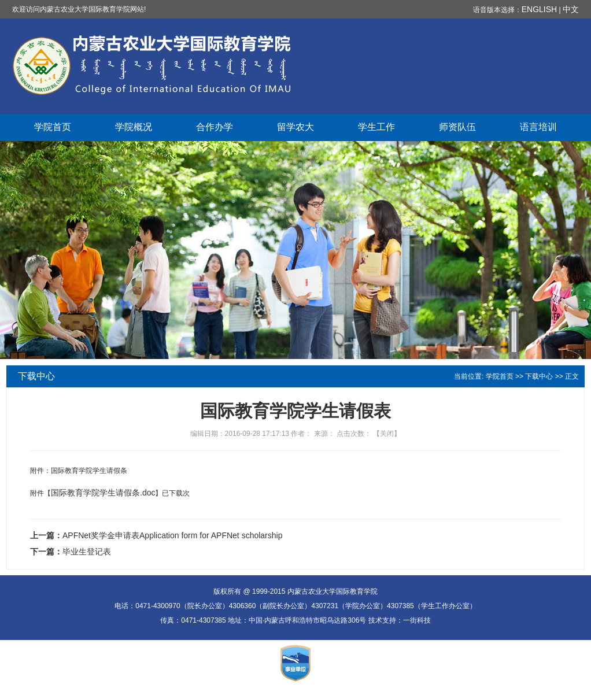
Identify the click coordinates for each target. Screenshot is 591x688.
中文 (571, 9)
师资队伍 (457, 127)
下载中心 (539, 376)
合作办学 (214, 127)
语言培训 (538, 127)
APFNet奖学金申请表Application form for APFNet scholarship (172, 535)
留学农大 (295, 127)
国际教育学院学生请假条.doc (103, 492)
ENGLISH (539, 9)
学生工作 (376, 127)
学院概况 (133, 127)
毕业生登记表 (86, 551)
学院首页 (52, 127)
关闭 (387, 434)
